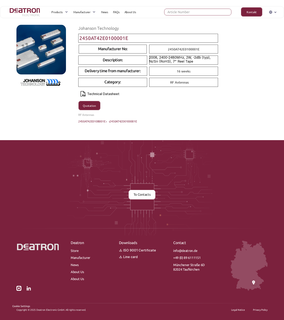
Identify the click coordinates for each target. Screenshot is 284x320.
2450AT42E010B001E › (92, 121)
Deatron (77, 243)
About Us (77, 272)
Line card (128, 256)
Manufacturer (80, 258)
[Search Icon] (191, 13)
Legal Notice (238, 309)
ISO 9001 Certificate (137, 250)
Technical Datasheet (99, 94)
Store (75, 251)
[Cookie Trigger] (21, 306)
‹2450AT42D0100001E (123, 121)
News (75, 265)
